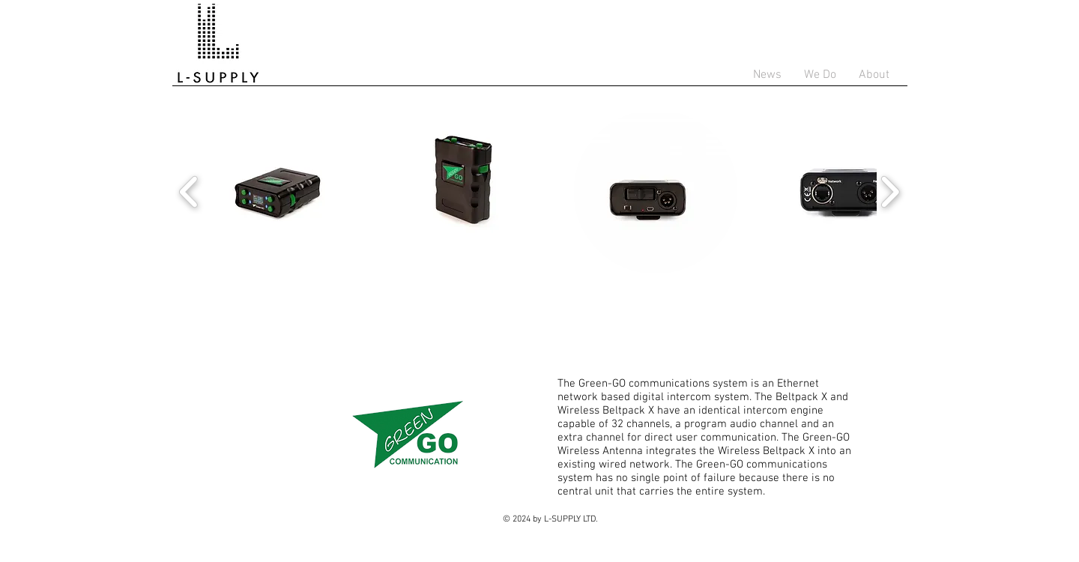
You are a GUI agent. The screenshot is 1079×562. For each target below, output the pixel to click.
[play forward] (890, 192)
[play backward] (189, 192)
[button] (284, 192)
